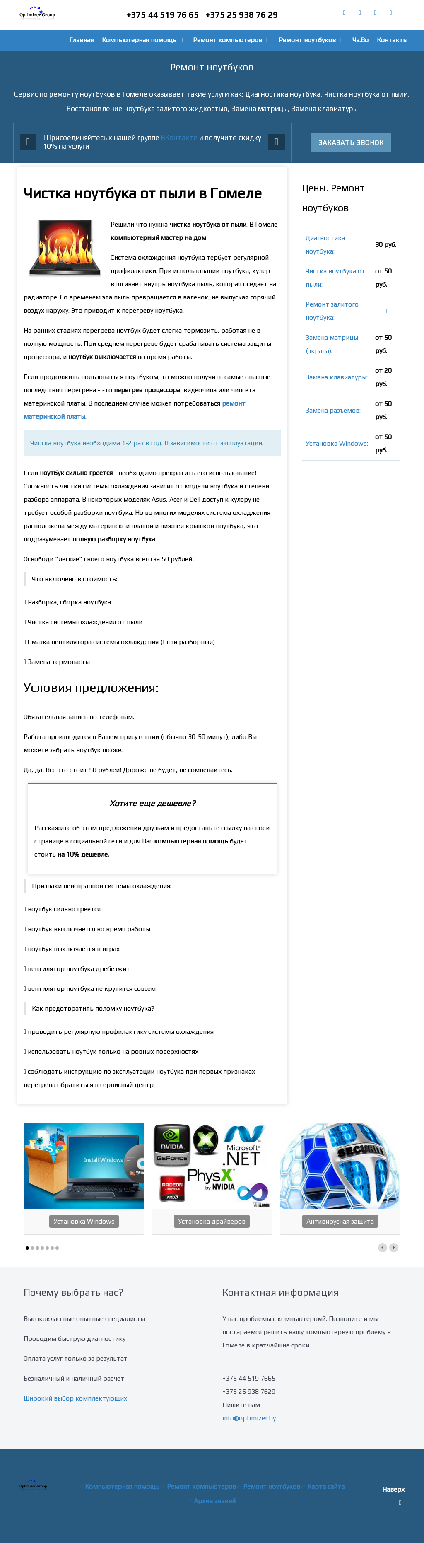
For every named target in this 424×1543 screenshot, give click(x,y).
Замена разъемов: (333, 410)
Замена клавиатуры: (337, 377)
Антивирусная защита (340, 1221)
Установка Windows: (337, 443)
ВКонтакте (179, 137)
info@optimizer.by (249, 1418)
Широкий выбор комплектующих (75, 1398)
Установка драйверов (212, 1221)
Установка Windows (84, 1221)
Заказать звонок (351, 143)
